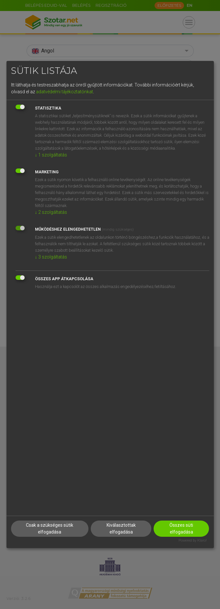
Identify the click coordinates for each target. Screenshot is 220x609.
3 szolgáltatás (51, 256)
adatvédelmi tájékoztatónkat (64, 91)
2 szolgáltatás (51, 212)
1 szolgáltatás (51, 154)
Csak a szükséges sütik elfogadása (49, 528)
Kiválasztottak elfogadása (121, 528)
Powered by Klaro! (193, 540)
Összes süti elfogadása (181, 528)
